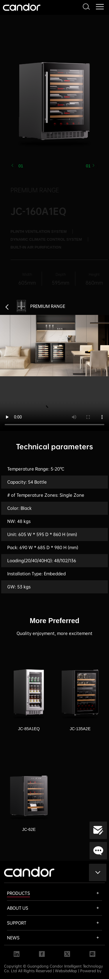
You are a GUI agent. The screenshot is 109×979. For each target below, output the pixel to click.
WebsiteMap (66, 971)
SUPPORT (16, 922)
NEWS (13, 937)
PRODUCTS (18, 893)
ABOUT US (17, 908)
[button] (95, 166)
